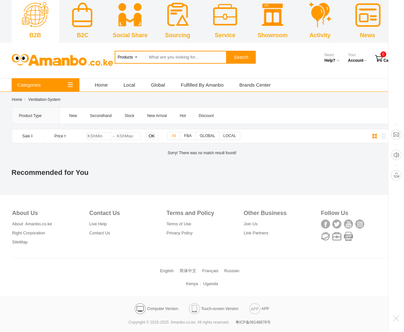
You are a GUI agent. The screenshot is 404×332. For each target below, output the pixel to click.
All (174, 136)
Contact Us (99, 232)
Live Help (98, 223)
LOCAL (229, 136)
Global (158, 85)
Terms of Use (179, 223)
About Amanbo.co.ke (32, 223)
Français (210, 271)
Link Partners (256, 232)
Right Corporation (28, 232)
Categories (45, 85)
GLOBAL (207, 136)
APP (259, 308)
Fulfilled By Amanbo (202, 85)
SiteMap (20, 242)
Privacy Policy (180, 232)
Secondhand (101, 115)
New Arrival (157, 115)
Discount (206, 115)
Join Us (251, 223)
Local (129, 85)
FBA (188, 136)
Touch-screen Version (213, 308)
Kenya (192, 284)
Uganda (210, 284)
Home (101, 85)
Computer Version (156, 308)
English (167, 271)
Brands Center (255, 85)
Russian (231, 271)
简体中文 (188, 271)
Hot (183, 115)
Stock (129, 115)
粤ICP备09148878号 (253, 322)
